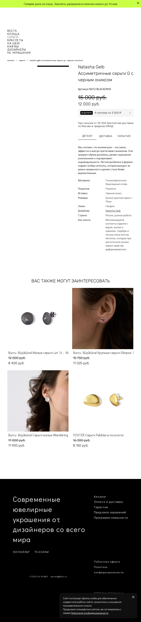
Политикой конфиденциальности (89, 613)
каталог (11, 60)
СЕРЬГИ (13, 37)
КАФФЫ (13, 46)
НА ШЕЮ (13, 43)
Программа (102, 517)
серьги (22, 60)
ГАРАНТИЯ (123, 136)
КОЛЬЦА (13, 34)
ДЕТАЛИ (87, 136)
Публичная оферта (107, 561)
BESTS (12, 31)
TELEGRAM (42, 552)
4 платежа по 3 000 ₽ (108, 112)
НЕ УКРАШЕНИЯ (19, 52)
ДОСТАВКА (105, 136)
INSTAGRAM (21, 552)
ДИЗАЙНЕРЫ (16, 49)
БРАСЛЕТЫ (15, 40)
